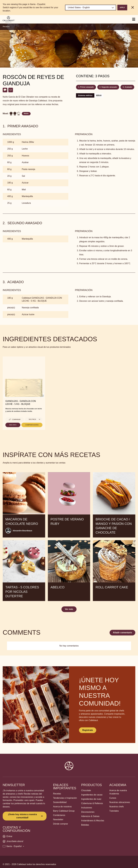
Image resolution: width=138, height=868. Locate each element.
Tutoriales (114, 811)
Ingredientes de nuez (91, 799)
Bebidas (85, 825)
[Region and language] (90, 7)
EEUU (98, 95)
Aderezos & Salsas (90, 816)
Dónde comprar (60, 824)
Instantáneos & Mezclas (92, 820)
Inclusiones (86, 807)
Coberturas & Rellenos (92, 803)
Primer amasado (87, 87)
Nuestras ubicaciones (119, 802)
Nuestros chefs (116, 806)
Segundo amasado (109, 87)
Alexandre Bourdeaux (22, 531)
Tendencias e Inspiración (65, 798)
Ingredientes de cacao (91, 795)
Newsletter (58, 819)
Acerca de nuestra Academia (118, 792)
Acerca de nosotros (62, 806)
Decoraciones (87, 812)
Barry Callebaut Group (64, 811)
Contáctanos (59, 815)
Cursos (112, 798)
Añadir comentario (122, 632)
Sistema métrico (85, 95)
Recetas (6, 26)
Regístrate (87, 730)
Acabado (128, 87)
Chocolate (86, 790)
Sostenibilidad (60, 802)
